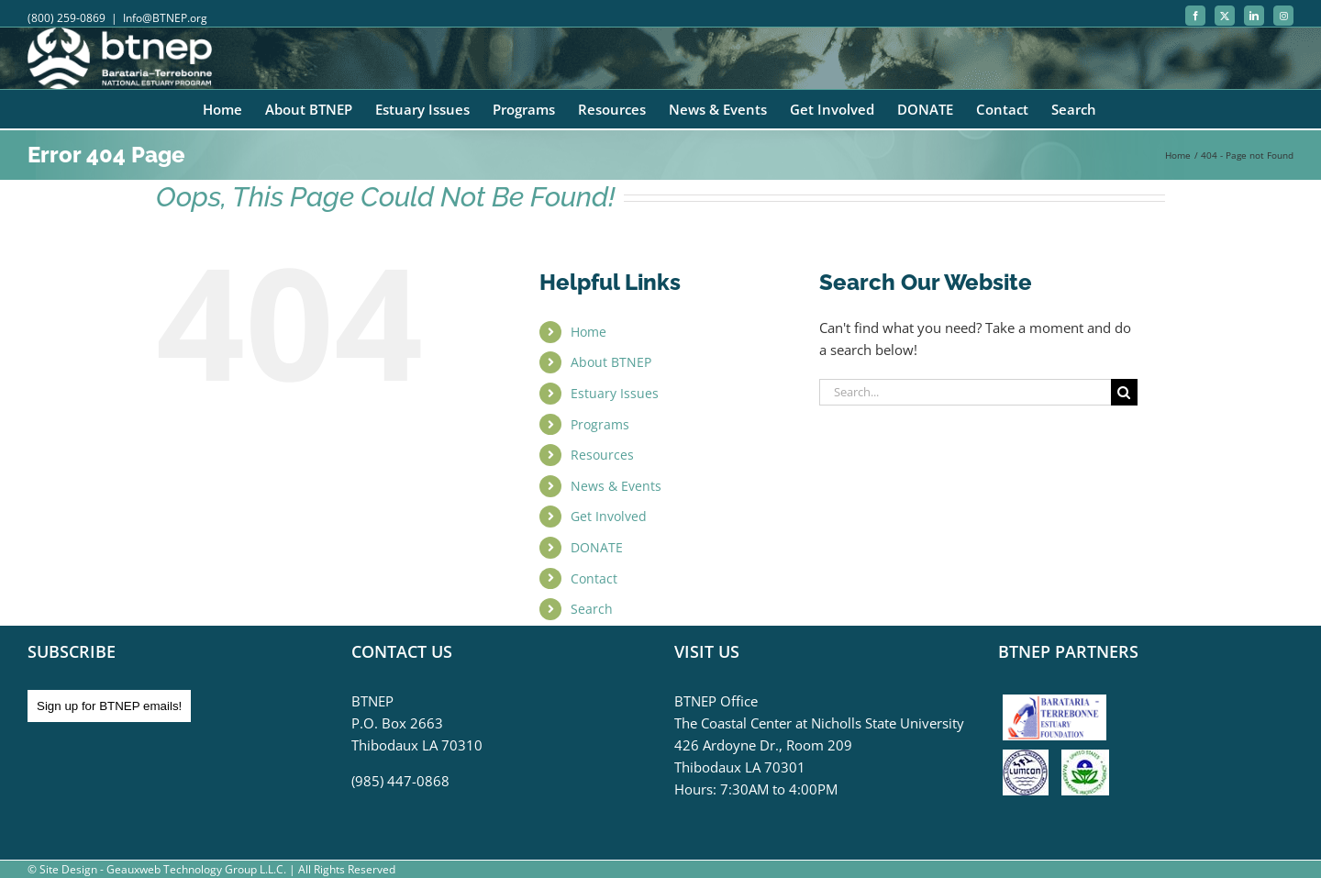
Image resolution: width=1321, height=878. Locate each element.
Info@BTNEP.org (165, 18)
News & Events (616, 486)
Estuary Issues (615, 393)
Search (592, 608)
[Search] (1124, 392)
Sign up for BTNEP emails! (109, 706)
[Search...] (965, 392)
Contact (594, 578)
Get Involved (609, 516)
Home (588, 331)
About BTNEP (611, 362)
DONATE (597, 547)
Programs (600, 424)
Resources (602, 454)
